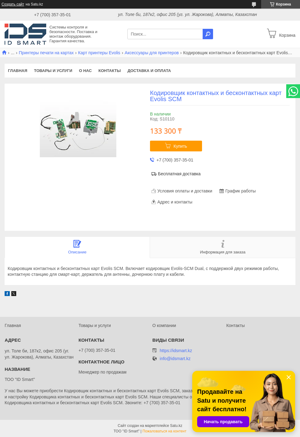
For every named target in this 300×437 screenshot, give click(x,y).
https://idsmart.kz (176, 350)
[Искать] (208, 34)
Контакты (110, 70)
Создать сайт (13, 4)
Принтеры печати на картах (46, 52)
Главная (17, 70)
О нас (85, 70)
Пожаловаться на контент (164, 431)
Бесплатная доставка (179, 173)
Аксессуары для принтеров (152, 52)
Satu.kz (176, 426)
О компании (164, 325)
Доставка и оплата (149, 70)
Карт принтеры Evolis (99, 52)
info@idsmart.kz (175, 358)
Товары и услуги (53, 70)
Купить (180, 146)
